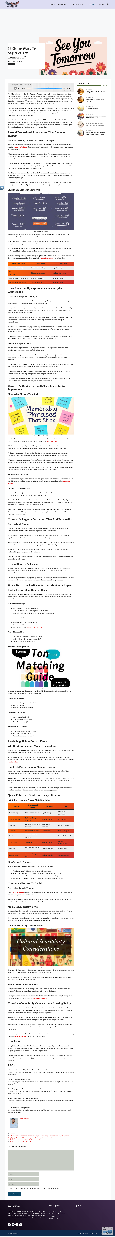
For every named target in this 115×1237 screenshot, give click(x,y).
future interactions (47, 258)
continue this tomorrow (34, 627)
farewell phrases (18, 892)
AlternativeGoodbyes (33, 1135)
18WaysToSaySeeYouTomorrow (18, 1135)
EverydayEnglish (12, 1138)
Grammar (91, 4)
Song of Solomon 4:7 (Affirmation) (95, 125)
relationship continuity (40, 998)
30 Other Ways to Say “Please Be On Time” (21, 1141)
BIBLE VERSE (53, 1218)
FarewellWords (22, 1138)
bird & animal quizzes (55, 1211)
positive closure (52, 441)
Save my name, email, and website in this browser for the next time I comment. (35, 1188)
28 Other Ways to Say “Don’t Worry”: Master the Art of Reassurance (28, 1139)
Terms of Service (93, 1233)
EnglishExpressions (64, 1135)
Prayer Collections (54, 1216)
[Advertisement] (57, 24)
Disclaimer (85, 1233)
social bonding (13, 762)
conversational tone (20, 1036)
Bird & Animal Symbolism (57, 1213)
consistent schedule (63, 355)
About (79, 1233)
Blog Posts (64, 4)
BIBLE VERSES (78, 4)
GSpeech (71, 90)
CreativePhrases (54, 1135)
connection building (20, 147)
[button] (108, 4)
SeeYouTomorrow (51, 1138)
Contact (101, 4)
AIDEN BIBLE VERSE (92, 108)
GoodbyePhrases (41, 1138)
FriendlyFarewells (31, 1138)
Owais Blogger (11, 61)
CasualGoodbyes (44, 1135)
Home (52, 4)
